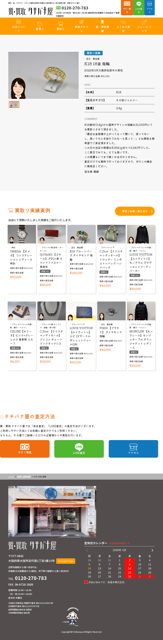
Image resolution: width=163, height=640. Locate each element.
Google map (66, 561)
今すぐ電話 (127, 10)
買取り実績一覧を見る (135, 211)
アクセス (149, 10)
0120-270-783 (31, 577)
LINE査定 (138, 10)
